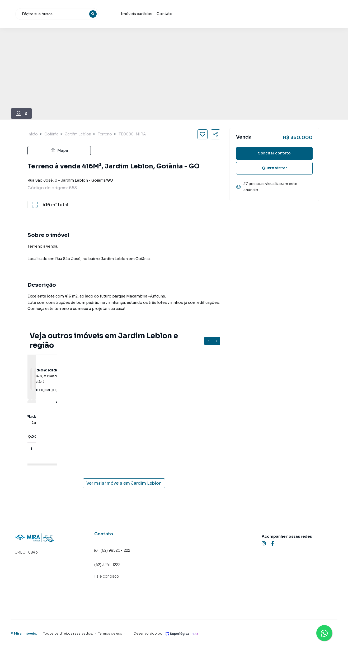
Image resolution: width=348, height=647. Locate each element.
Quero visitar (274, 168)
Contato (232, 13)
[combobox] (125, 14)
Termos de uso (110, 633)
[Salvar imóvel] (202, 134)
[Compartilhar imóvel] (215, 134)
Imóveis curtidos (204, 13)
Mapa (59, 150)
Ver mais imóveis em (124, 483)
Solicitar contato (274, 153)
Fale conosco (106, 576)
